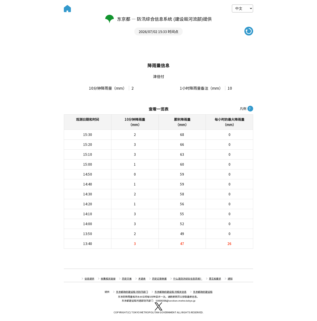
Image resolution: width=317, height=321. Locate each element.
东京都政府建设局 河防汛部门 (132, 291)
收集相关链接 (108, 278)
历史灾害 (127, 278)
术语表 (142, 278)
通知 (230, 278)
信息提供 (89, 278)
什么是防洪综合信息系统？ (187, 278)
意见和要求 (215, 278)
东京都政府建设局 (202, 291)
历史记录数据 (159, 278)
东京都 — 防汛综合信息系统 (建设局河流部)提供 (158, 19)
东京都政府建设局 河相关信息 (170, 291)
